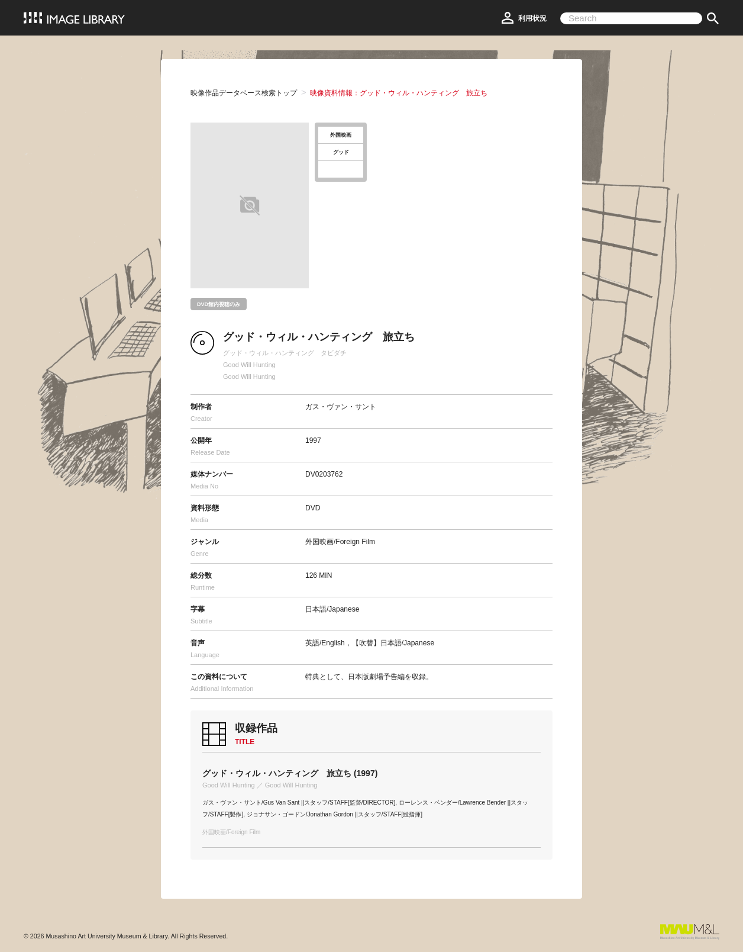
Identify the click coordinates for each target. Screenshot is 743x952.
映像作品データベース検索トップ (243, 93)
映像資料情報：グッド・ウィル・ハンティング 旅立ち (398, 93)
